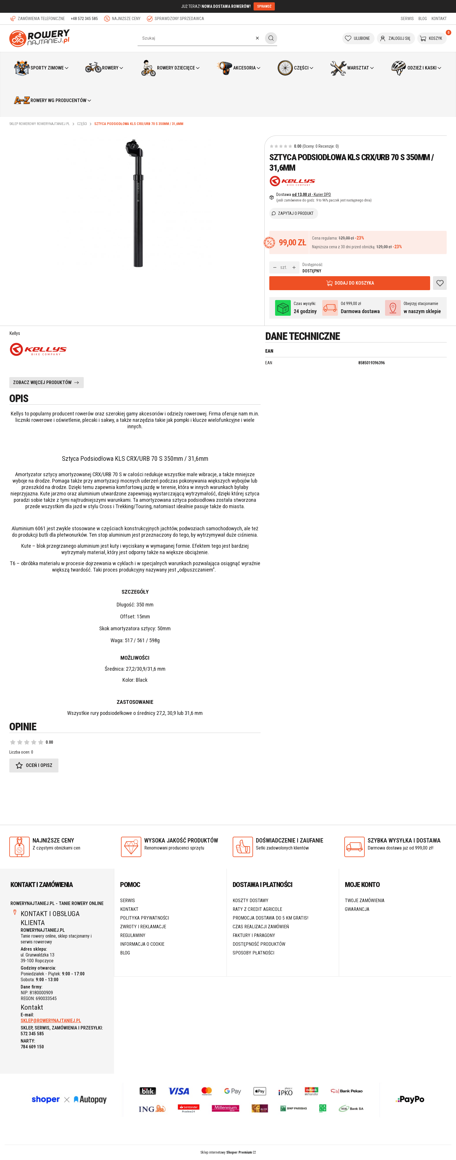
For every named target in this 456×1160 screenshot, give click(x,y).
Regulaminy (132, 935)
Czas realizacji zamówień (261, 926)
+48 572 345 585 (84, 18)
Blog (125, 953)
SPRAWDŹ (264, 6)
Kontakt (129, 909)
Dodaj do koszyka (354, 283)
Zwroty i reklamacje (143, 926)
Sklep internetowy (226, 1152)
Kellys (14, 333)
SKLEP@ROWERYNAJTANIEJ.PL (51, 1020)
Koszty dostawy (250, 900)
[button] (271, 38)
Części (82, 124)
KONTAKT (439, 18)
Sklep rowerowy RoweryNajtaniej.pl (39, 124)
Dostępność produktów (259, 944)
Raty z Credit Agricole (257, 909)
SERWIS (407, 18)
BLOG (422, 18)
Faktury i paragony (254, 935)
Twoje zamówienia (364, 900)
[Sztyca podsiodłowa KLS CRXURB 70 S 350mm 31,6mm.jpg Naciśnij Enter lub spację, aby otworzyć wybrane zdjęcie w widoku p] (134, 203)
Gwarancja (357, 909)
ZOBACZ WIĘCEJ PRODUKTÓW (42, 382)
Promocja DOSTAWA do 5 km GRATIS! (270, 918)
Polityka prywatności (144, 918)
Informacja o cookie (142, 944)
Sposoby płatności (253, 953)
